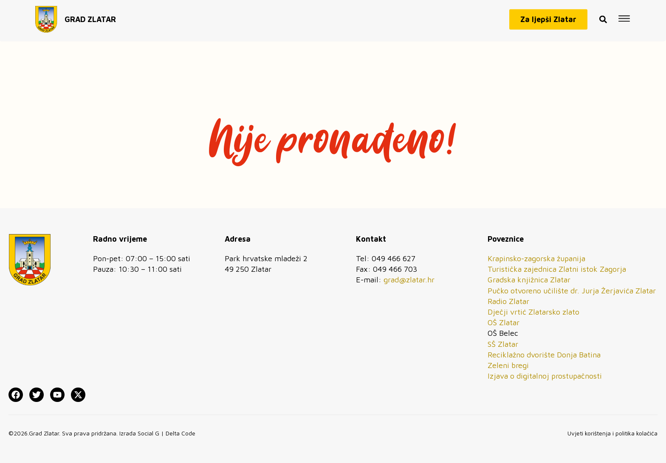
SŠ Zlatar (503, 344)
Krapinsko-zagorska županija (536, 258)
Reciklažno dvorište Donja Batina (544, 354)
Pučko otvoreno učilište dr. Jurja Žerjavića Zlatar (572, 290)
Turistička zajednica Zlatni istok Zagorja (557, 269)
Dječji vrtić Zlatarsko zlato (533, 311)
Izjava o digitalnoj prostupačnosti (545, 375)
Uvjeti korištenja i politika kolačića (612, 433)
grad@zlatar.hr (409, 279)
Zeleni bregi (508, 365)
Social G (148, 433)
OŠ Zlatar (503, 322)
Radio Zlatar (508, 301)
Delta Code (180, 433)
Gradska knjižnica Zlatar (529, 279)
